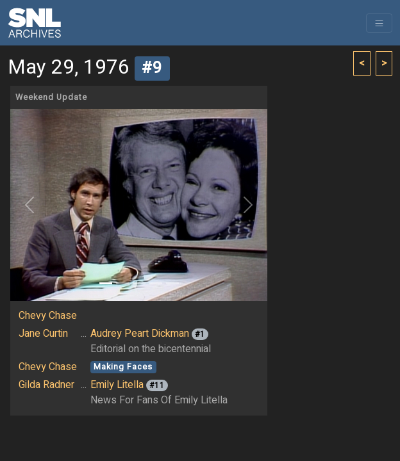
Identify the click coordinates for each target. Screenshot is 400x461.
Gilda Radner (46, 384)
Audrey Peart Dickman (139, 333)
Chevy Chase (48, 315)
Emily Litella (117, 384)
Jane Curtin (43, 333)
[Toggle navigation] (379, 23)
